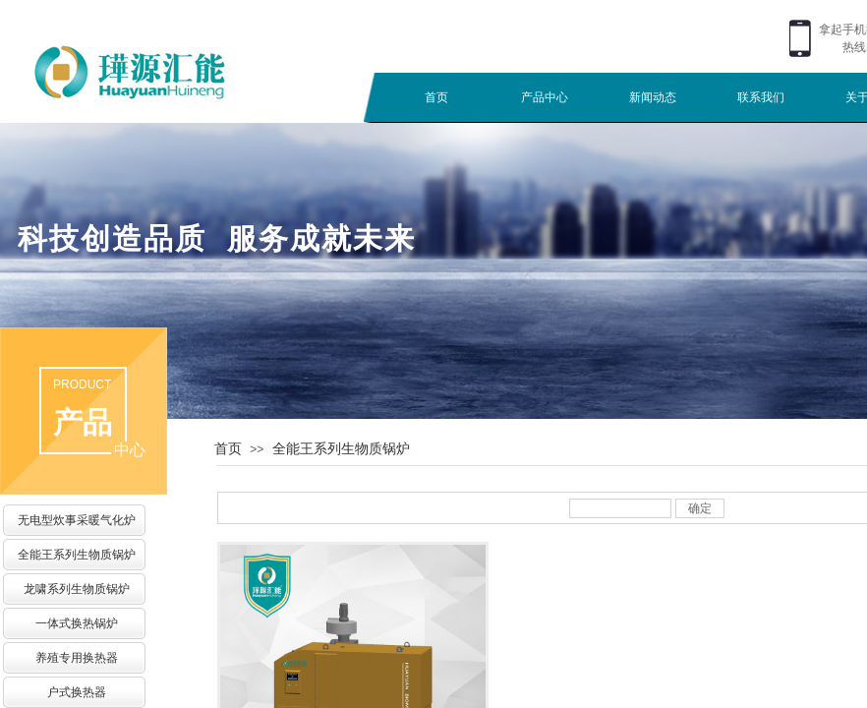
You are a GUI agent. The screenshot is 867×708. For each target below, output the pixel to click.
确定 (700, 508)
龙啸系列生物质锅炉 (77, 589)
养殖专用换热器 (76, 658)
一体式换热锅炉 (76, 623)
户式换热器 (76, 692)
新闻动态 (652, 97)
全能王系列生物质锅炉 (341, 448)
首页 (436, 97)
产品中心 (544, 97)
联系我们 (760, 97)
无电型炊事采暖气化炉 (77, 520)
